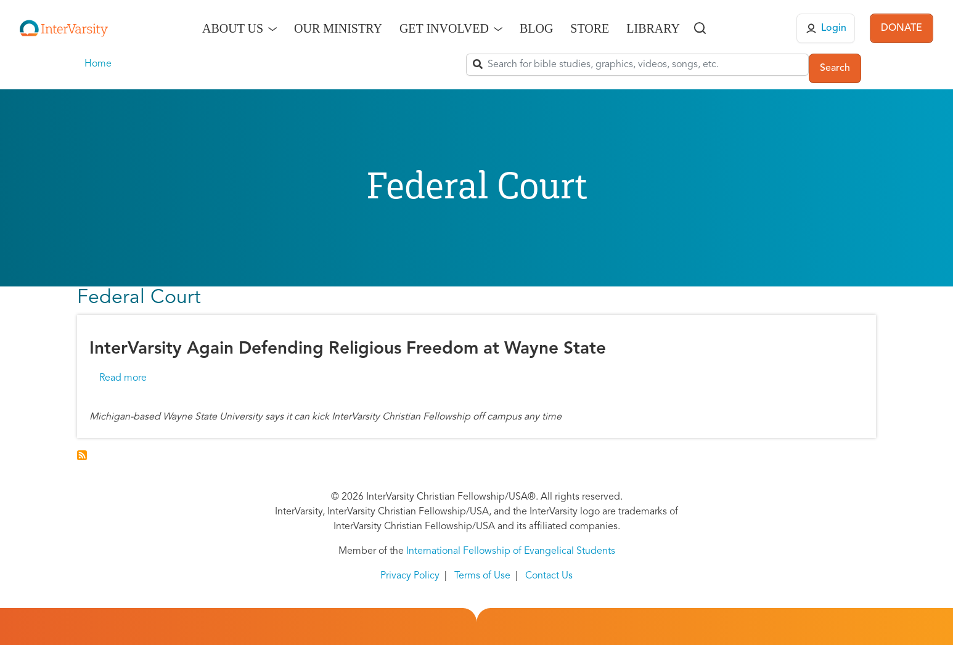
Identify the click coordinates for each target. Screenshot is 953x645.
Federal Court (139, 298)
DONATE (901, 28)
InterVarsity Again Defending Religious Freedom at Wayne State (347, 349)
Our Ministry (338, 28)
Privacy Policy (410, 576)
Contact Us (549, 576)
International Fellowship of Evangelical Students (510, 551)
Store (589, 28)
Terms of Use (482, 576)
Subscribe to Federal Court (82, 455)
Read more (123, 378)
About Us (232, 28)
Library (653, 28)
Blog (536, 28)
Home (98, 64)
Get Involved (444, 28)
